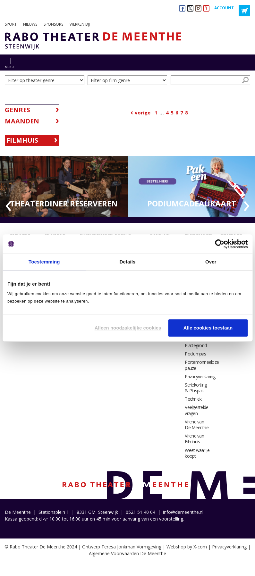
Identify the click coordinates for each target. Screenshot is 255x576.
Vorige (142, 112)
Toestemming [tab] (44, 261)
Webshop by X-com (186, 547)
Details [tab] (128, 261)
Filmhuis (22, 140)
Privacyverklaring (200, 376)
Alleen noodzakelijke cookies (128, 327)
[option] (64, 186)
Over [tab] (211, 261)
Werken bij (80, 24)
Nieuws (30, 24)
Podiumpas (195, 354)
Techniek (193, 399)
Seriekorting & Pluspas (196, 388)
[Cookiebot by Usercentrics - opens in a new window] (219, 244)
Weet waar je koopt (197, 453)
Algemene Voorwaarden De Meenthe (127, 553)
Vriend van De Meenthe (196, 424)
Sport (11, 24)
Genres (17, 109)
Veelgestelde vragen (196, 410)
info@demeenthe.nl (183, 512)
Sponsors (53, 24)
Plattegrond (196, 345)
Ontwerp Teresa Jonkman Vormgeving (121, 547)
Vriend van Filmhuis (194, 439)
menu (9, 67)
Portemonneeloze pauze (202, 365)
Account (224, 8)
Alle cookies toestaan (208, 327)
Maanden (22, 121)
